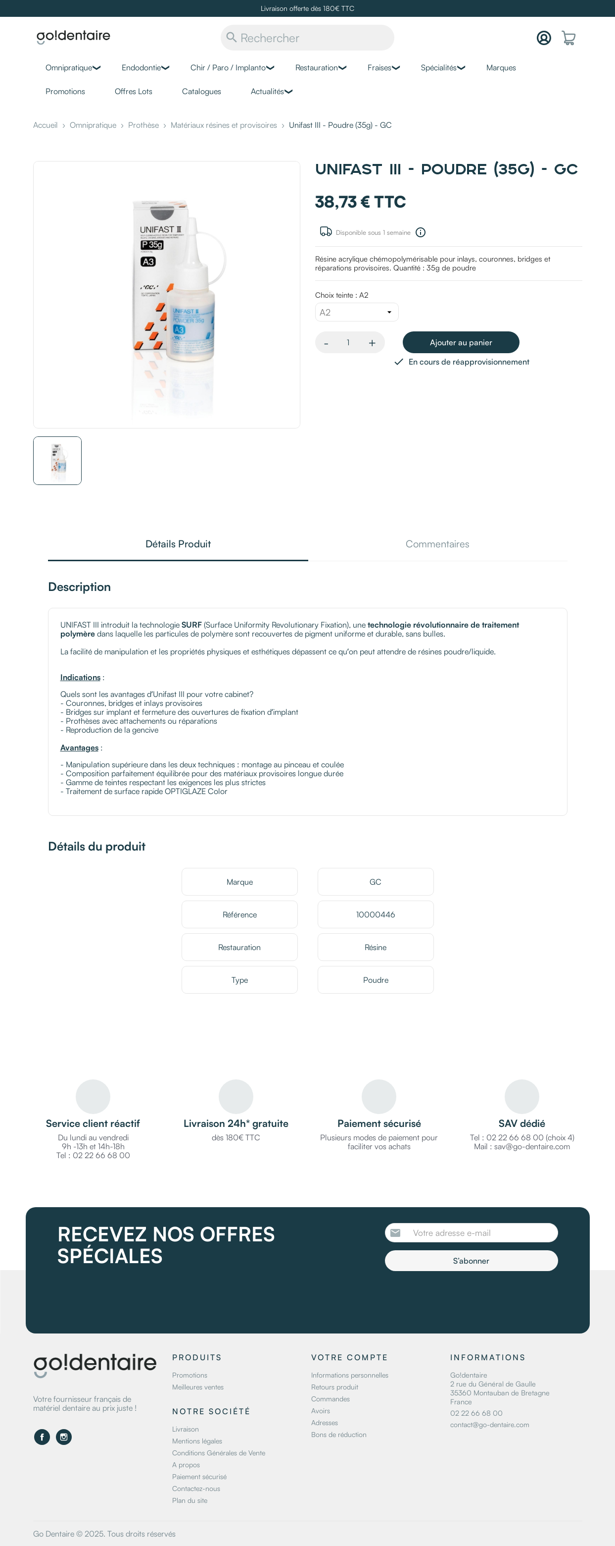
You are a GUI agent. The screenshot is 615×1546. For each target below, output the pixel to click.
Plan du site (189, 1500)
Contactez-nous (196, 1488)
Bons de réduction (339, 1434)
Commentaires (438, 544)
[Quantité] (348, 342)
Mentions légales (197, 1441)
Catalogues (201, 91)
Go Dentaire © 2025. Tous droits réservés (104, 1534)
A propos (186, 1464)
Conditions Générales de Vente (218, 1452)
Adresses (324, 1422)
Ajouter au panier (461, 342)
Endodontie (141, 67)
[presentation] (467, 1298)
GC (375, 882)
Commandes (330, 1398)
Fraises (379, 67)
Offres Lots (133, 91)
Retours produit (334, 1387)
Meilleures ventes (198, 1387)
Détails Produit (178, 544)
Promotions (65, 91)
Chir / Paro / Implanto (228, 67)
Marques (501, 67)
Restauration (316, 67)
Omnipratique (69, 67)
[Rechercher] (307, 38)
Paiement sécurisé (199, 1476)
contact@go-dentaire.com (489, 1424)
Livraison (185, 1429)
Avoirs (320, 1410)
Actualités (267, 91)
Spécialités (439, 67)
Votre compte (349, 1357)
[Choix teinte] (357, 312)
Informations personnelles (349, 1375)
